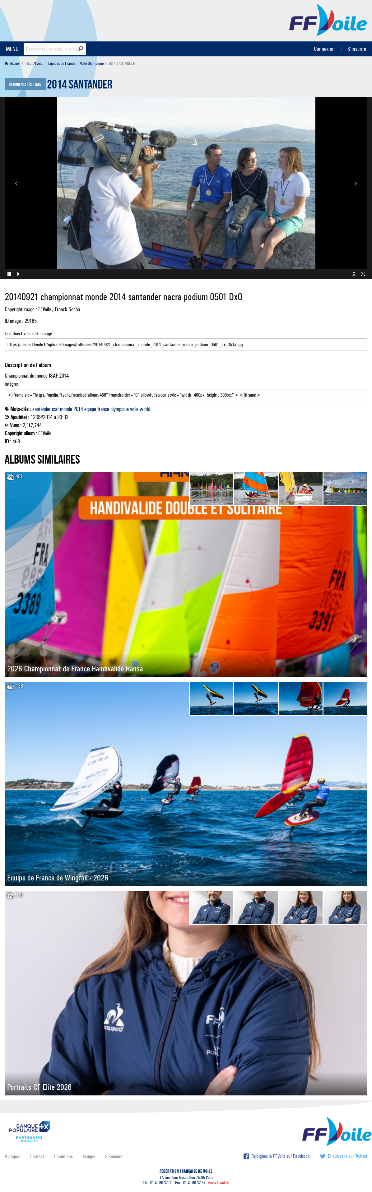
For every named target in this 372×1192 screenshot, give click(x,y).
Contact (37, 1156)
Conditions (63, 1156)
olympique (119, 409)
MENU (12, 48)
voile (134, 409)
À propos (12, 1156)
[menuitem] (14, 63)
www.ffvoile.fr (219, 1182)
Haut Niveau (35, 63)
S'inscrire (356, 48)
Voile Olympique (92, 63)
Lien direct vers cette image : (186, 340)
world (145, 409)
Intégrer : (186, 391)
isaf (55, 409)
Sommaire (113, 1156)
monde (66, 409)
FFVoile (328, 19)
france (103, 409)
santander (41, 409)
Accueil (13, 63)
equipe (90, 409)
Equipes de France (61, 63)
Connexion (324, 48)
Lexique (89, 1156)
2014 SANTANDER (79, 86)
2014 (78, 409)
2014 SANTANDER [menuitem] (121, 63)
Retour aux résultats (25, 85)
